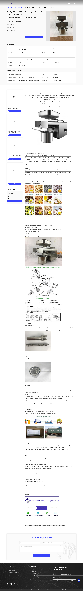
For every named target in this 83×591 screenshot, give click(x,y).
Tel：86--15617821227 (12, 570)
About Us (53, 3)
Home (34, 3)
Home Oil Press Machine (19, 7)
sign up (72, 580)
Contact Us (61, 3)
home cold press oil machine (59, 525)
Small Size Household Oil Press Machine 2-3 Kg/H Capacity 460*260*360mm (13, 108)
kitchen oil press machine (47, 525)
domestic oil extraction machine (35, 525)
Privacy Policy (16, 589)
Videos (47, 3)
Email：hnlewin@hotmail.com (13, 572)
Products (41, 3)
